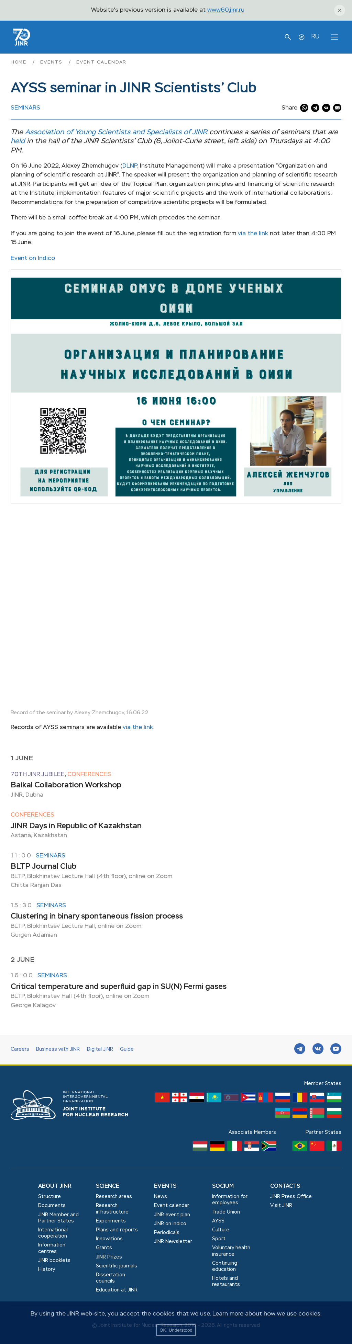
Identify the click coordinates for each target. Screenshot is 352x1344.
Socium (223, 1186)
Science (107, 1186)
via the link (253, 234)
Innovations (109, 1239)
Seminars (25, 108)
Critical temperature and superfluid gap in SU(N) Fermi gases (119, 987)
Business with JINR (58, 1049)
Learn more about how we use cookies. (266, 1314)
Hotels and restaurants (226, 1281)
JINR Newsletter (173, 1241)
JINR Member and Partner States (58, 1217)
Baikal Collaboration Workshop (66, 785)
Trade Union (226, 1212)
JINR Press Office (291, 1196)
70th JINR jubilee (38, 774)
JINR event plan (172, 1214)
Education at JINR (117, 1290)
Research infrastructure (112, 1208)
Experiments (111, 1221)
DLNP (129, 166)
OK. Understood (176, 1330)
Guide (127, 1049)
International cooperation (53, 1233)
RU (315, 37)
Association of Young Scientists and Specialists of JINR (116, 132)
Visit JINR (281, 1205)
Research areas (114, 1196)
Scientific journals (116, 1266)
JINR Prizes (109, 1257)
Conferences (89, 774)
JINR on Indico (170, 1223)
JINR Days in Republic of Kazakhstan (76, 826)
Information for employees (230, 1199)
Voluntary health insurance (231, 1250)
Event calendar (101, 62)
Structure (49, 1196)
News (160, 1196)
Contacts (285, 1186)
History (46, 1269)
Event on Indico (33, 258)
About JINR (55, 1186)
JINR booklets (54, 1260)
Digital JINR (100, 1049)
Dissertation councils (110, 1278)
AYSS (218, 1221)
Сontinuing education (224, 1266)
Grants (104, 1247)
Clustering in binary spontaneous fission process (97, 916)
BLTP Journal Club (43, 866)
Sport (219, 1239)
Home (20, 62)
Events (52, 62)
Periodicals (166, 1232)
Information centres (51, 1248)
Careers (20, 1049)
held (18, 141)
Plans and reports (117, 1230)
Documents (52, 1205)
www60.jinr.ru (225, 10)
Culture (220, 1230)
